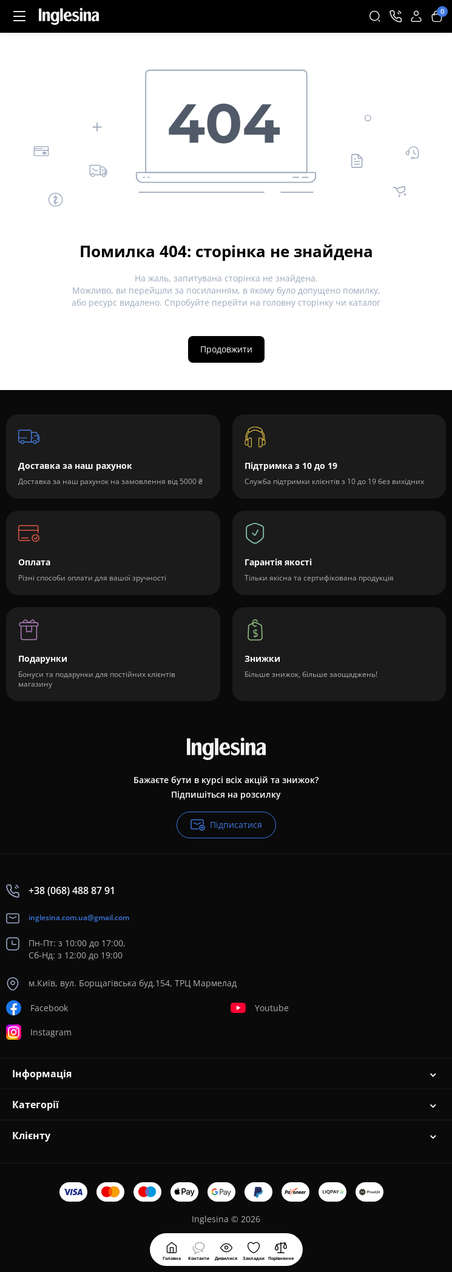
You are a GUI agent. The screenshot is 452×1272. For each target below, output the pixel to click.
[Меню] (19, 16)
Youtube (260, 1007)
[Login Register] (416, 16)
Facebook (37, 1007)
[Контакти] (395, 16)
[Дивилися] (199, 1249)
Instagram (39, 1032)
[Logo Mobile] (69, 16)
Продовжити (226, 349)
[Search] (375, 16)
